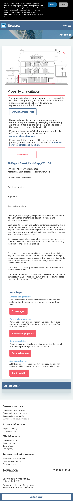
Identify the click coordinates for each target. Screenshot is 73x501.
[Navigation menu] (70, 24)
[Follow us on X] (57, 469)
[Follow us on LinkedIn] (54, 469)
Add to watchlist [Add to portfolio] (19, 372)
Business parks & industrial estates (16, 418)
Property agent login (10, 427)
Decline (63, 4)
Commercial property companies (15, 412)
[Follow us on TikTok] (69, 469)
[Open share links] (58, 51)
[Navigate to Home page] (11, 24)
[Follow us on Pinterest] (66, 469)
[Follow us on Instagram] (63, 469)
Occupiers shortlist (10, 430)
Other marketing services (12, 460)
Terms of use (8, 445)
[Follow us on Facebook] (60, 469)
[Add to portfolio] (64, 51)
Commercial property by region (14, 409)
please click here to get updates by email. (36, 142)
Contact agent (36, 496)
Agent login (66, 33)
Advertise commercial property (14, 457)
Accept (52, 4)
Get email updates (20, 352)
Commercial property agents (13, 415)
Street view (22, 153)
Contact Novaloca (10, 439)
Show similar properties (23, 110)
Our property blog (9, 463)
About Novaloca (9, 442)
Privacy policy (8, 447)
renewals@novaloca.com (22, 135)
